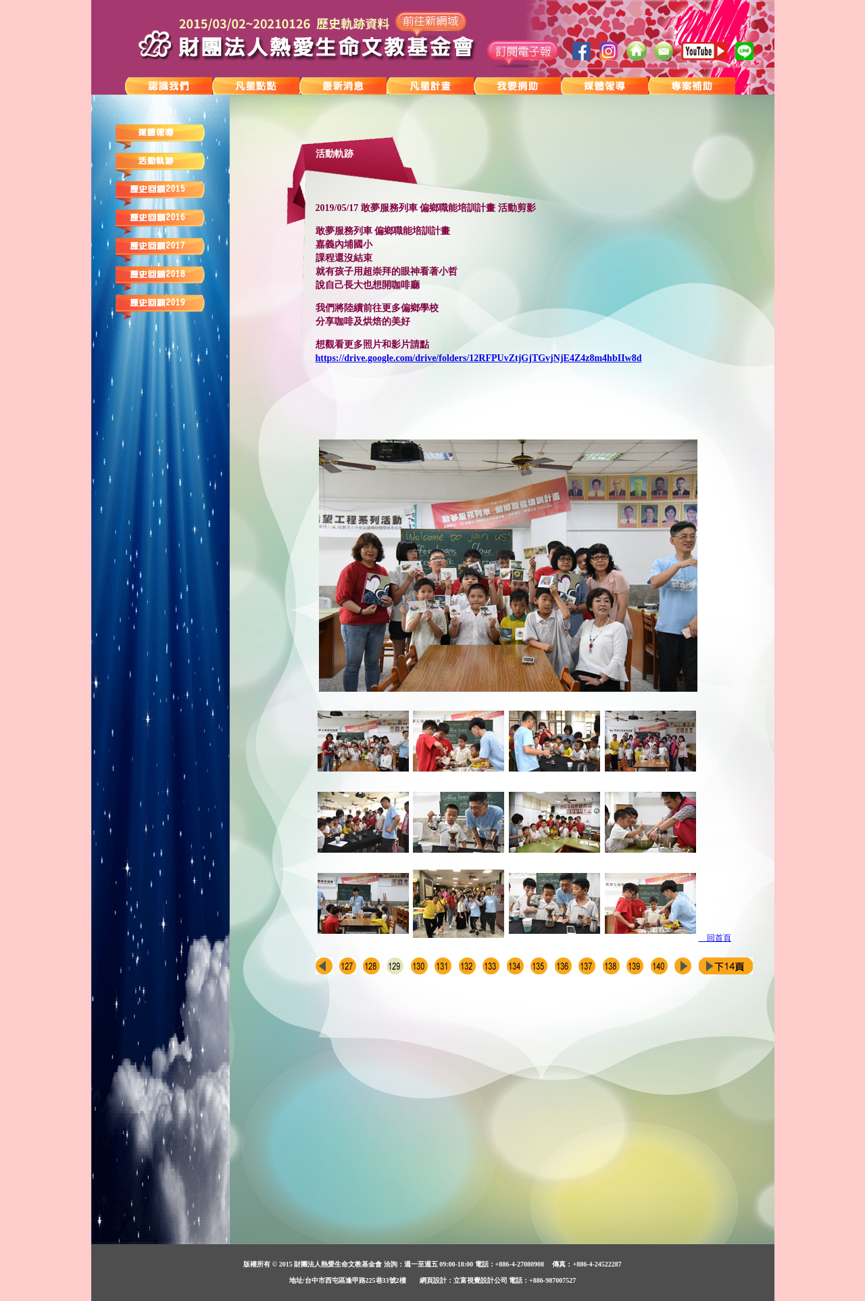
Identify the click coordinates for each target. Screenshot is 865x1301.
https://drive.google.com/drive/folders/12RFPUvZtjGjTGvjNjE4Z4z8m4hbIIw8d (479, 358)
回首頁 (715, 938)
